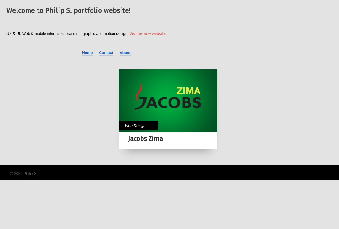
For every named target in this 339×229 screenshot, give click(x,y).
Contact (106, 53)
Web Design (135, 125)
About (125, 53)
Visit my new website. (147, 33)
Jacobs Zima (145, 138)
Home (87, 53)
